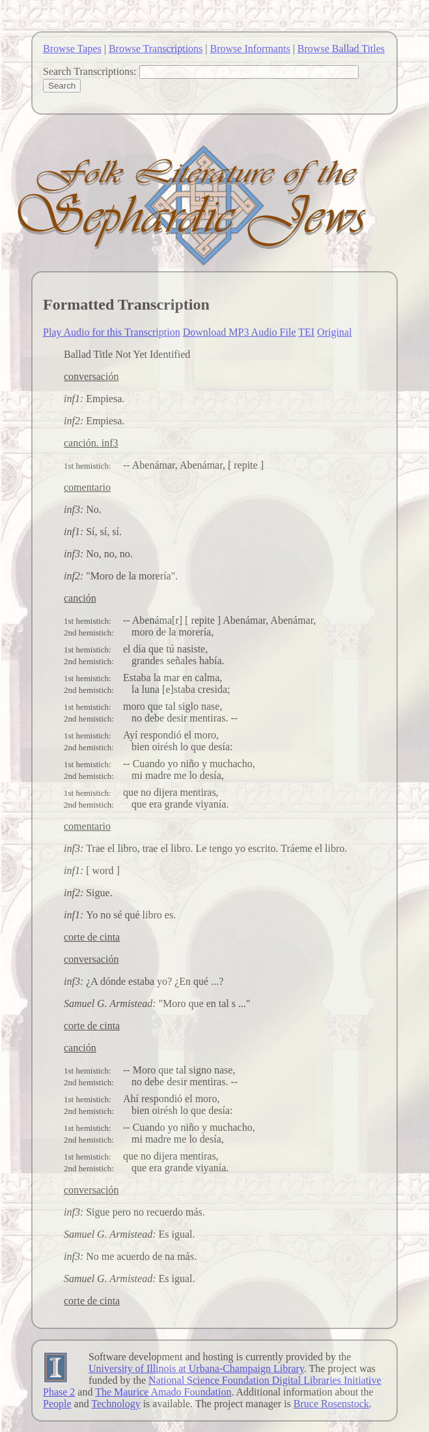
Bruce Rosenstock (331, 1403)
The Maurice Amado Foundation (163, 1391)
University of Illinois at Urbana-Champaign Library (196, 1368)
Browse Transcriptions (155, 48)
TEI (306, 332)
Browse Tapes (72, 48)
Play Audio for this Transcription (111, 332)
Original (334, 332)
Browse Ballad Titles (341, 48)
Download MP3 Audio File (239, 332)
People (57, 1403)
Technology (115, 1403)
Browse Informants (250, 48)
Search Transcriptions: (90, 71)
